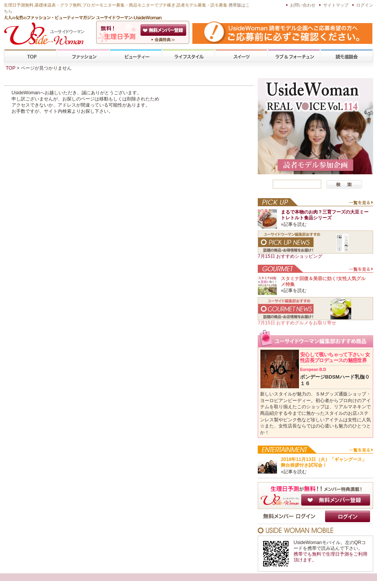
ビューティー (136, 56)
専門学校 (346, 56)
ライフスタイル (188, 56)
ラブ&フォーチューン (294, 56)
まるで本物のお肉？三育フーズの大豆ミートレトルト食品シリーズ (325, 214)
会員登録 (164, 30)
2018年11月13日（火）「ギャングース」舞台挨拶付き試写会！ (324, 462)
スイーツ (241, 56)
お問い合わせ (302, 5)
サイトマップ (336, 5)
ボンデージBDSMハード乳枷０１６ (335, 376)
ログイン (364, 5)
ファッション (83, 56)
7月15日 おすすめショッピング (290, 256)
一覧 (360, 204)
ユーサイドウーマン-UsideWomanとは (164, 40)
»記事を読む (294, 224)
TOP (30, 56)
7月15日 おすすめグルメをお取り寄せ (297, 323)
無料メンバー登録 (335, 500)
